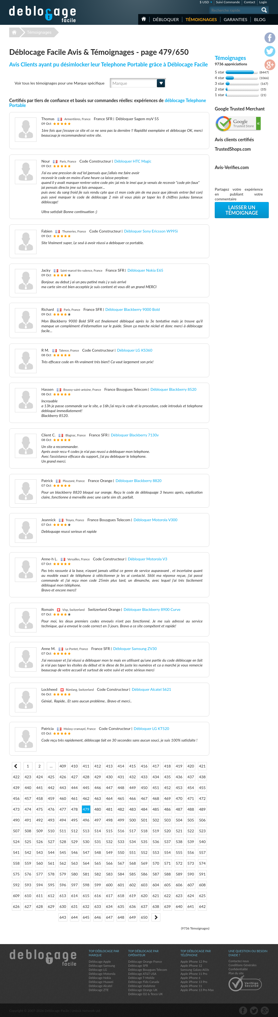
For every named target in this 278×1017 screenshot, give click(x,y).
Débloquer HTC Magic (132, 161)
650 (144, 917)
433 (144, 776)
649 (132, 917)
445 (86, 787)
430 (109, 776)
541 (16, 852)
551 (132, 852)
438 (202, 776)
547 (86, 852)
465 (121, 798)
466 (132, 798)
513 (86, 831)
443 (62, 787)
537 (167, 841)
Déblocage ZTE (99, 990)
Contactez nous (239, 961)
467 (144, 798)
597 (74, 885)
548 (97, 852)
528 (62, 841)
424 (39, 776)
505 (190, 820)
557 (202, 852)
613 (62, 895)
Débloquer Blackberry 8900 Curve (152, 609)
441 (39, 787)
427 (74, 776)
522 (190, 831)
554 (167, 852)
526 (39, 841)
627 (28, 906)
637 (144, 906)
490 (16, 820)
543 (39, 852)
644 (74, 917)
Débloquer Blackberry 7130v (135, 435)
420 (190, 766)
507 (16, 831)
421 (202, 766)
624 (190, 895)
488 (190, 809)
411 (86, 766)
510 (51, 831)
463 (97, 798)
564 (86, 863)
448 (121, 787)
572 (179, 863)
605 (167, 885)
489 (202, 809)
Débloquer (166, 19)
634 (109, 906)
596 (62, 885)
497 (97, 820)
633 (97, 906)
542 (28, 852)
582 (97, 874)
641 (190, 906)
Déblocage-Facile (42, 14)
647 (109, 917)
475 (39, 809)
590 (190, 874)
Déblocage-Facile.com (43, 957)
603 (144, 885)
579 (62, 874)
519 (156, 831)
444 (74, 787)
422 (16, 776)
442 (51, 787)
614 (74, 895)
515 (109, 831)
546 (74, 852)
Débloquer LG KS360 (134, 350)
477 (62, 809)
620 (144, 895)
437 (190, 776)
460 (62, 798)
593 (28, 885)
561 (51, 863)
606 (179, 885)
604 (156, 885)
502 (156, 820)
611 (39, 895)
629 (51, 906)
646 (97, 917)
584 (121, 874)
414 (121, 766)
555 (179, 852)
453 (179, 787)
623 (179, 895)
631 (74, 906)
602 (132, 885)
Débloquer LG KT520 (151, 728)
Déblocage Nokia (100, 977)
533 (121, 841)
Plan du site (236, 973)
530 (86, 841)
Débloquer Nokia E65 (145, 270)
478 (74, 809)
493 (51, 820)
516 (121, 831)
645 (86, 917)
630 (62, 906)
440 (28, 787)
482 (121, 809)
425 (51, 776)
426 (62, 776)
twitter (254, 1010)
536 (156, 841)
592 (16, 885)
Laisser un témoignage (242, 210)
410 (74, 766)
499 (121, 820)
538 (179, 841)
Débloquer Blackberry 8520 (173, 389)
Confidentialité (238, 969)
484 (144, 809)
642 (202, 906)
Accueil (143, 19)
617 (109, 895)
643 (62, 917)
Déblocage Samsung (102, 965)
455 (202, 787)
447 (109, 787)
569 (144, 863)
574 (202, 863)
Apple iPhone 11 (191, 986)
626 (16, 906)
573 (190, 863)
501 (144, 820)
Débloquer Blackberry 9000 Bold (132, 309)
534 (132, 841)
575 (16, 874)
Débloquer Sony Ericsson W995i (151, 231)
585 (132, 874)
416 (144, 766)
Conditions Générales (242, 965)
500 (132, 820)
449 (132, 787)
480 (97, 809)
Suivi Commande (228, 2)
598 (86, 885)
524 (16, 841)
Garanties (235, 19)
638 (156, 906)
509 (39, 831)
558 (16, 863)
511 (62, 831)
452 (167, 787)
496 (86, 820)
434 (156, 776)
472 (202, 798)
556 (190, 852)
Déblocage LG (98, 969)
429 (97, 776)
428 (86, 776)
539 (190, 841)
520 (167, 831)
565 (97, 863)
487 (179, 809)
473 (16, 809)
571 (167, 863)
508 (28, 831)
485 (156, 809)
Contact (249, 2)
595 (51, 885)
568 (132, 863)
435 (167, 776)
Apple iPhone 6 (190, 977)
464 (109, 798)
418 (167, 766)
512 (74, 831)
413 (109, 766)
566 (109, 863)
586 (144, 874)
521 (179, 831)
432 (132, 776)
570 (156, 863)
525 (28, 841)
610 (28, 895)
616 (97, 895)
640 (179, 906)
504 (179, 820)
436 (179, 776)
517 (132, 831)
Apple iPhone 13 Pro (193, 982)
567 (121, 863)
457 (28, 798)
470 (179, 798)
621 (156, 895)
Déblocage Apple (100, 961)
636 (132, 906)
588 (167, 874)
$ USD (204, 2)
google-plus (265, 1010)
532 (109, 841)
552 (144, 852)
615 (86, 895)
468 (156, 798)
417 (156, 766)
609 (16, 895)
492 (39, 820)
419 (179, 766)
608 (202, 885)
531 (97, 841)
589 (179, 874)
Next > (155, 917)
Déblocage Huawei (101, 982)
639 (167, 906)
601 (121, 885)
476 (51, 809)
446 (97, 787)
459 (51, 798)
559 (28, 863)
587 (156, 874)
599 (97, 885)
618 (121, 895)
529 (74, 841)
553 (156, 852)
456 (16, 798)
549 (109, 852)
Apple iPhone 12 (191, 965)
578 (51, 874)
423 (28, 776)
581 (86, 874)
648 (121, 917)
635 (121, 906)
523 (202, 831)
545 (62, 852)
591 (202, 874)
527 (51, 841)
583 (109, 874)
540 (202, 841)
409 (62, 766)
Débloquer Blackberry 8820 (138, 480)
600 (109, 885)
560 (39, 863)
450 (144, 787)
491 (28, 820)
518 (144, 831)
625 (202, 895)
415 (132, 766)
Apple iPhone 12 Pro (193, 961)
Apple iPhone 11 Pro (193, 973)
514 (97, 831)
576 (28, 874)
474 (28, 809)
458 (39, 798)
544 (51, 852)
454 (190, 787)
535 (144, 841)
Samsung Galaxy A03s (194, 969)
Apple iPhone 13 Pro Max (197, 990)
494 (62, 820)
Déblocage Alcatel (100, 986)
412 (97, 766)
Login (263, 2)
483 (132, 809)
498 (109, 820)
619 (132, 895)
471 (190, 798)
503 (167, 820)
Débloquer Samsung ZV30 (135, 648)
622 (167, 895)
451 (156, 787)
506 (202, 820)
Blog (260, 19)
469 (167, 798)
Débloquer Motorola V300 (155, 519)
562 (62, 863)
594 (39, 885)
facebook (243, 1010)
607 (190, 885)
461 (74, 798)
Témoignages (201, 19)
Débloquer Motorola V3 (147, 559)
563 (74, 863)
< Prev (16, 766)
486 (167, 809)
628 (39, 906)
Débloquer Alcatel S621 (151, 689)
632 (86, 906)
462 (86, 798)
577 (39, 874)
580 (74, 874)
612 (51, 895)
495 (74, 820)
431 (121, 776)
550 (121, 852)
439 (16, 787)
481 (109, 809)
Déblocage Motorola (102, 973)
